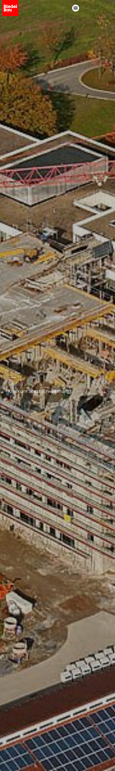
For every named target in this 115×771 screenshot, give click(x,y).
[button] (109, 8)
